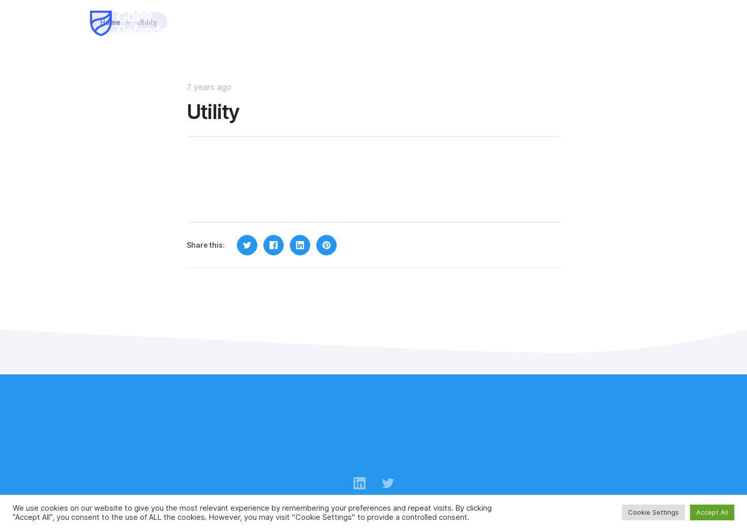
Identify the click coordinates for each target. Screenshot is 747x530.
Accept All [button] (712, 512)
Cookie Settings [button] (653, 512)
